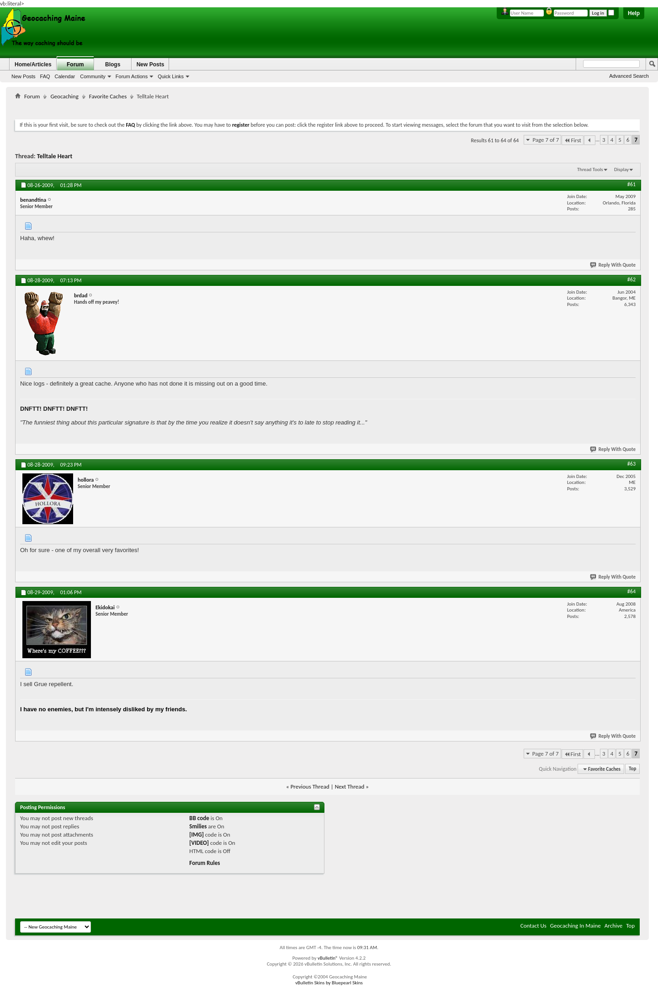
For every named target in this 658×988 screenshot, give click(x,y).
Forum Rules (204, 862)
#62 (631, 279)
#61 (631, 184)
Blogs (112, 64)
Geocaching (64, 96)
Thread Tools (590, 169)
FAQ (45, 76)
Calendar (65, 76)
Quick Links (171, 76)
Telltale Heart (55, 156)
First (572, 140)
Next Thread (350, 786)
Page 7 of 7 (545, 139)
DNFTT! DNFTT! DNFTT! (54, 408)
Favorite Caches (108, 96)
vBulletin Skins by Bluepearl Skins (329, 983)
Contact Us (533, 925)
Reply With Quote (613, 265)
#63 (631, 464)
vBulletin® (328, 958)
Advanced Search (629, 76)
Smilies (198, 826)
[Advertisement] (327, 107)
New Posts (23, 76)
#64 (631, 591)
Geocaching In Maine (575, 925)
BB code (199, 818)
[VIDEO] (199, 842)
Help (634, 13)
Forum (75, 64)
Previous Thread (310, 786)
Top (632, 769)
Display (621, 169)
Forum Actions (132, 76)
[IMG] (196, 834)
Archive (613, 925)
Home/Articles (33, 64)
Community (93, 76)
